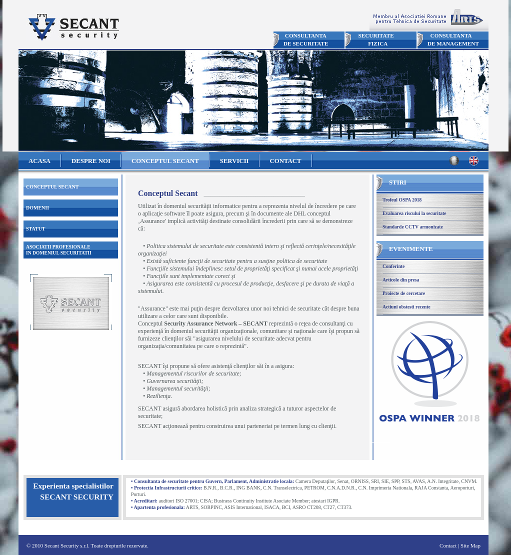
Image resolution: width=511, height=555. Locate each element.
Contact (448, 545)
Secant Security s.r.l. (67, 545)
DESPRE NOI (91, 161)
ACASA (39, 161)
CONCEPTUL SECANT (165, 161)
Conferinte (393, 266)
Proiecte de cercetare (403, 293)
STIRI (397, 182)
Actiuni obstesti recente (406, 307)
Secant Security (72, 27)
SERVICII (234, 161)
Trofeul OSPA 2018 (402, 199)
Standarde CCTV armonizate (412, 227)
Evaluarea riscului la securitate (414, 213)
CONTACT (286, 161)
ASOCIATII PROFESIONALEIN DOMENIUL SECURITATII (59, 250)
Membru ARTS (429, 18)
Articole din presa (400, 279)
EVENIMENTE (410, 249)
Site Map (470, 545)
